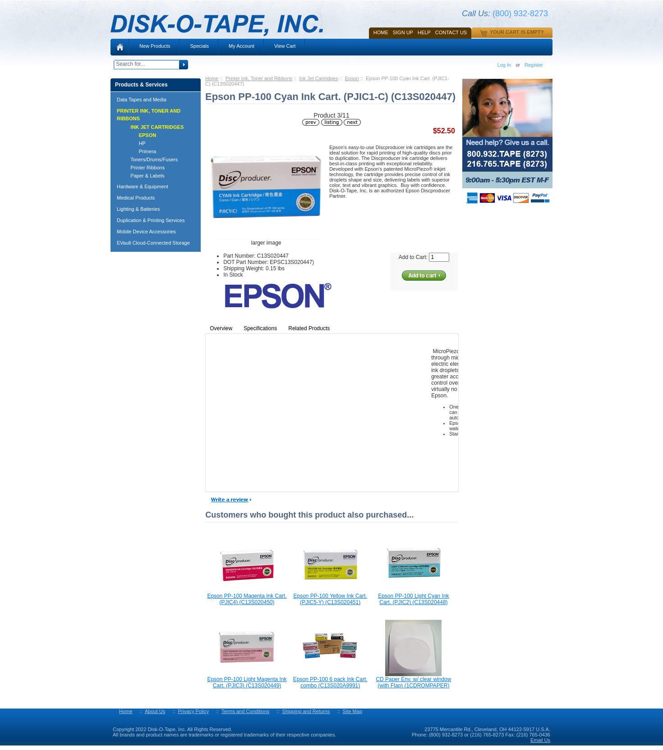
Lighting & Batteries (138, 209)
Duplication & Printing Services (150, 220)
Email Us (540, 740)
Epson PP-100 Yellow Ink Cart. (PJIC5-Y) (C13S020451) (330, 599)
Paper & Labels (143, 175)
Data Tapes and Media (141, 99)
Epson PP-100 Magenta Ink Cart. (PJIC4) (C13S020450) (246, 599)
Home (380, 32)
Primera (139, 151)
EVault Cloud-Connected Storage (153, 242)
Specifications (260, 328)
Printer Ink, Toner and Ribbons (259, 78)
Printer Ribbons (143, 167)
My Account (241, 46)
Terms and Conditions (245, 711)
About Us (155, 711)
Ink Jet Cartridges (318, 78)
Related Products (309, 328)
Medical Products (136, 197)
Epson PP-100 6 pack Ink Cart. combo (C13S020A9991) (330, 682)
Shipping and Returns (306, 711)
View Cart (284, 46)
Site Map (352, 711)
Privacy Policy (193, 711)
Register (534, 65)
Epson (352, 78)
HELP (424, 32)
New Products (154, 46)
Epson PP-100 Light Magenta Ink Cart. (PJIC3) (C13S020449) (246, 682)
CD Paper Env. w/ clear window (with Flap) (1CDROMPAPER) (413, 682)
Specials (199, 46)
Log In (504, 65)
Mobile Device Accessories (146, 231)
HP (134, 143)
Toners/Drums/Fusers (150, 159)
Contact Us (451, 32)
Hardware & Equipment (142, 186)
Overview (221, 328)
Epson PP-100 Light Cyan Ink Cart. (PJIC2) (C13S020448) (413, 599)
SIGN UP (403, 32)
